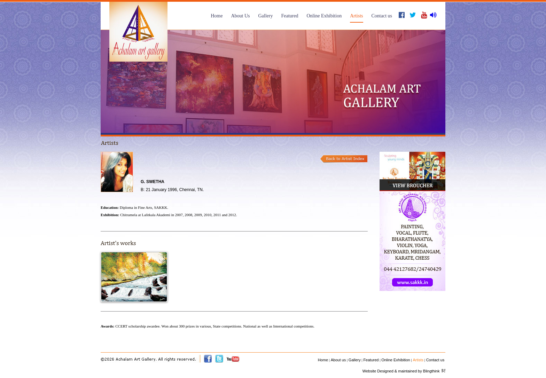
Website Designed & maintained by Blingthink (401, 371)
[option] (273, 81)
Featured (289, 15)
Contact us (382, 15)
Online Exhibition (324, 15)
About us (338, 360)
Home (217, 15)
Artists (356, 15)
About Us (240, 15)
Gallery (265, 15)
